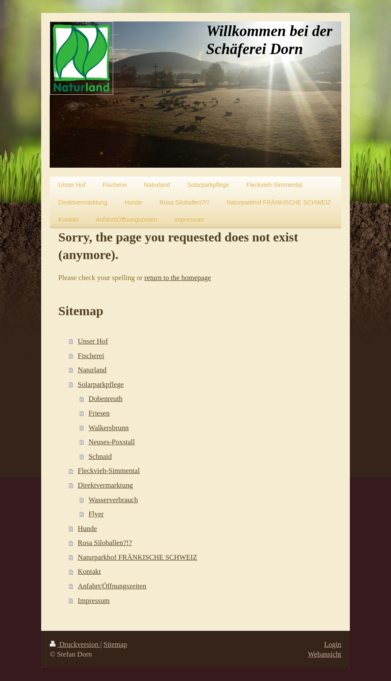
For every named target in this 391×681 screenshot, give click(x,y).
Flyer (96, 514)
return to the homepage (177, 278)
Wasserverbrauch (113, 500)
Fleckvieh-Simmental (108, 471)
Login (332, 644)
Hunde (87, 528)
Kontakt (89, 571)
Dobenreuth (106, 399)
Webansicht (324, 654)
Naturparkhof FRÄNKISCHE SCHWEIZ (137, 557)
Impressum (94, 601)
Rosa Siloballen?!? (105, 543)
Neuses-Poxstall (112, 442)
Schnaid (100, 456)
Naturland (92, 370)
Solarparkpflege (100, 384)
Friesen (99, 413)
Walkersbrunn (109, 428)
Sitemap (115, 644)
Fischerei (91, 356)
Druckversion (75, 644)
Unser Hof (93, 341)
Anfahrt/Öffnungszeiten (112, 586)
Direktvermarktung (105, 485)
